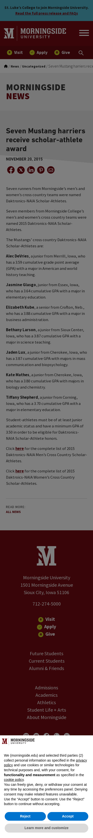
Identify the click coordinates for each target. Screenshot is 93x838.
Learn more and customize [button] (46, 828)
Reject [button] (25, 816)
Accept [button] (68, 816)
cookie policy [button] (14, 780)
